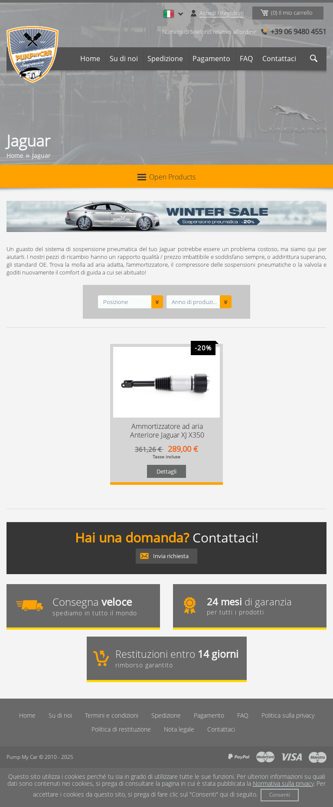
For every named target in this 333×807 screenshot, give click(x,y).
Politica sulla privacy (287, 715)
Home (90, 58)
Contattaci (279, 58)
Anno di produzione (195, 302)
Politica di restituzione (121, 729)
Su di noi (124, 58)
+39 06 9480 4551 (298, 31)
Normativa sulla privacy (283, 783)
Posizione (115, 302)
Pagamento (211, 58)
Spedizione (165, 58)
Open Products (166, 177)
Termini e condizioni (111, 715)
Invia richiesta (171, 556)
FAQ (246, 58)
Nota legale (179, 729)
